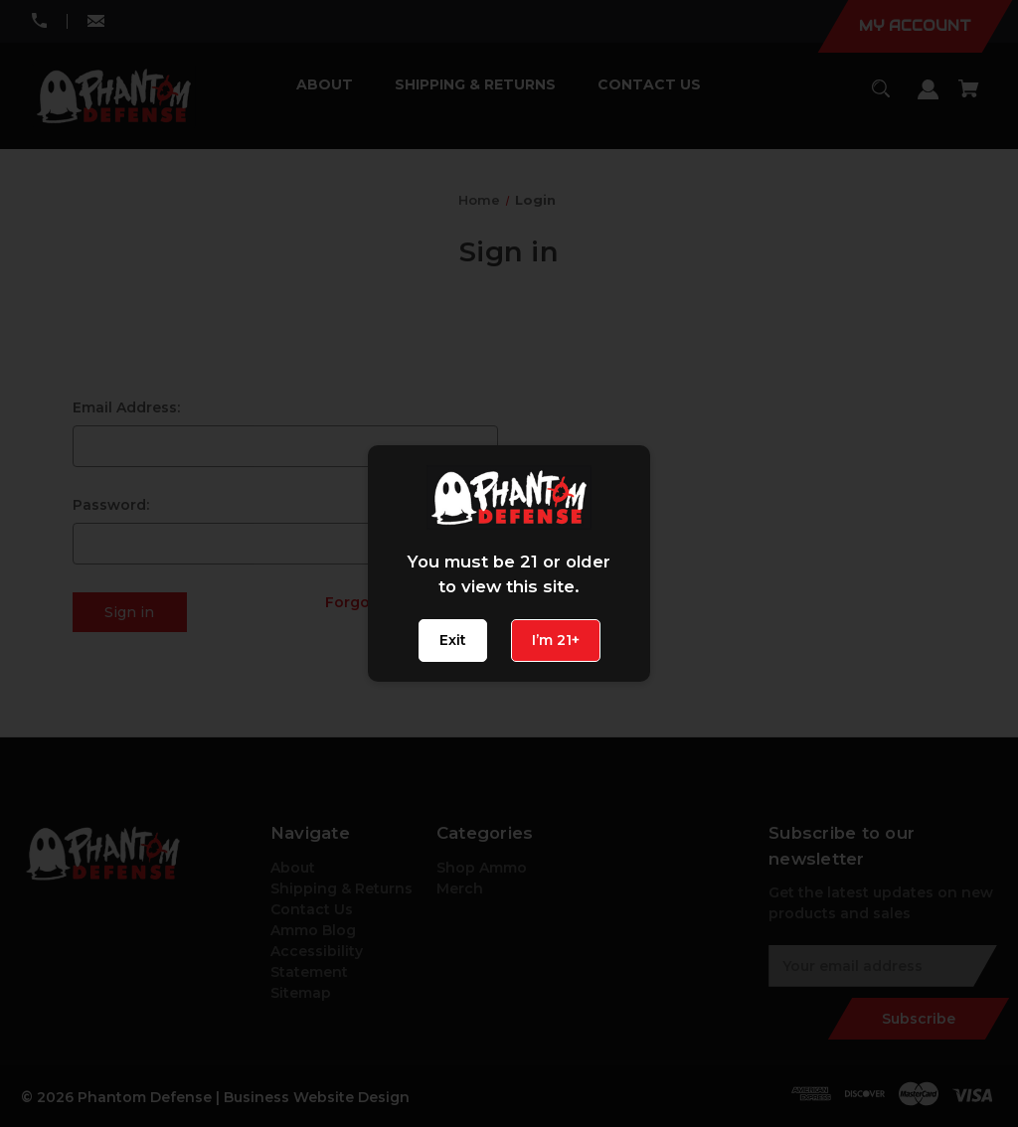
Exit (452, 640)
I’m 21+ (556, 640)
